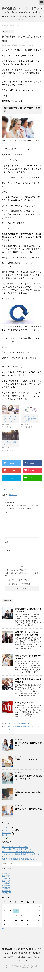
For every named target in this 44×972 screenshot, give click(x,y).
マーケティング (9, 489)
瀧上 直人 (13, 495)
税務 (4, 838)
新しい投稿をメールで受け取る (18, 584)
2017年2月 (6, 888)
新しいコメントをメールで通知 (18, 580)
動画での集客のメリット (25, 703)
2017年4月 (6, 883)
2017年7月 (6, 878)
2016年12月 (7, 893)
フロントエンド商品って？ (18, 723)
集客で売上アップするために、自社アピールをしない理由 (28, 633)
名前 (7, 542)
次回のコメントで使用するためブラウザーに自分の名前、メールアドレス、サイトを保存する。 (21, 573)
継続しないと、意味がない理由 (15, 847)
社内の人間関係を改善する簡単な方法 (18, 849)
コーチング (6, 828)
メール (8, 550)
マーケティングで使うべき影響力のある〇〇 (29, 419)
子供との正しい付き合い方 (26, 759)
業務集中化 (6, 835)
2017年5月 (6, 881)
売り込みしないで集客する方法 (28, 809)
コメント (8, 512)
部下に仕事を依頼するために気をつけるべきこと (28, 777)
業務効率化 (6, 833)
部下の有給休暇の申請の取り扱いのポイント (20, 859)
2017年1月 (6, 891)
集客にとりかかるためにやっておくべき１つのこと (10, 419)
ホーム (22, 943)
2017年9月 (6, 876)
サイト (7, 559)
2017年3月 (6, 886)
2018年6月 (6, 873)
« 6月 (4, 928)
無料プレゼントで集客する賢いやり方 (18, 852)
